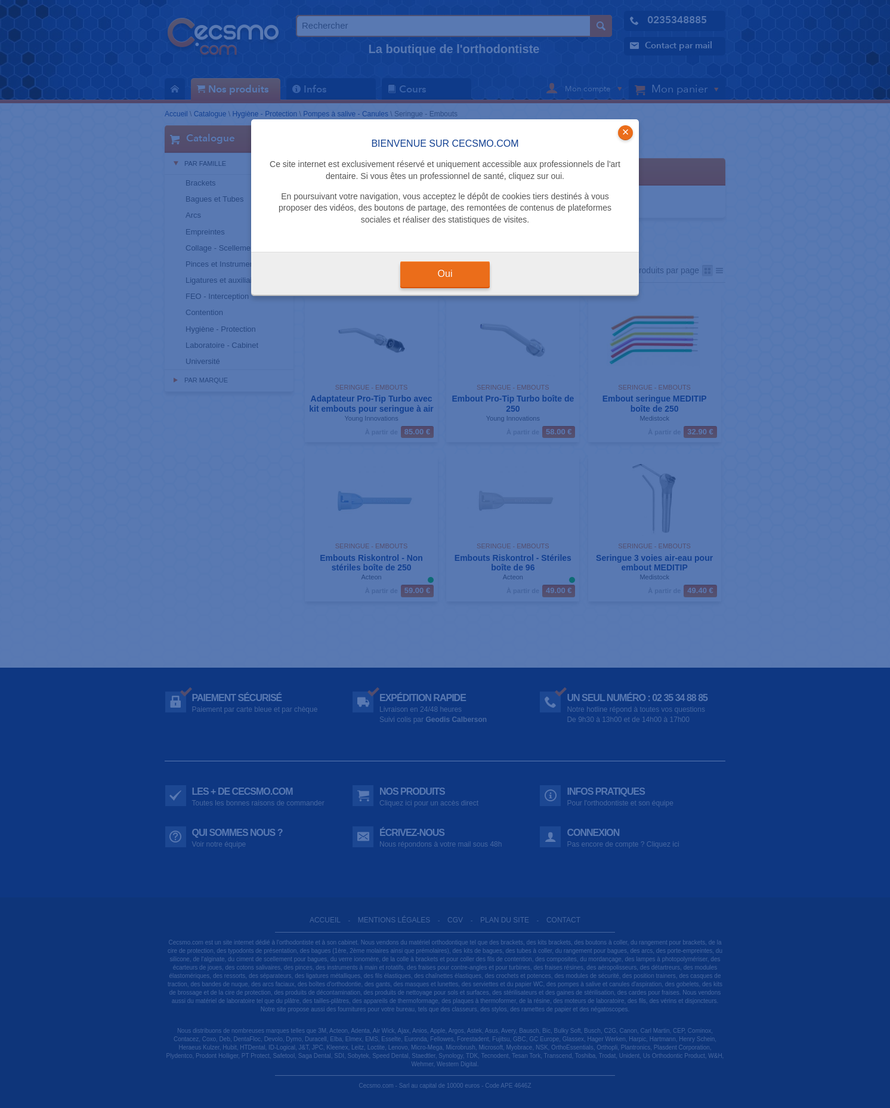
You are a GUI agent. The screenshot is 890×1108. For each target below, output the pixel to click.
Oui (445, 273)
